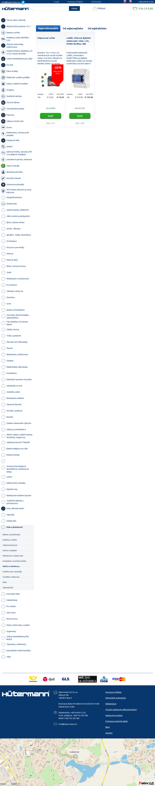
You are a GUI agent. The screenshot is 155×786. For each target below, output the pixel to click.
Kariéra (108, 733)
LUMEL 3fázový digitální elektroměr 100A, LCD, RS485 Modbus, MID (79, 41)
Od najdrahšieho (97, 28)
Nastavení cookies (114, 715)
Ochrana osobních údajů (116, 721)
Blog (107, 727)
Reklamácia (110, 704)
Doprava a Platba (75, 2)
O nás (56, 2)
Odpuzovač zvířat (46, 38)
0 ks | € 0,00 (146, 8)
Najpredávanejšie (48, 28)
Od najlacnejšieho (73, 28)
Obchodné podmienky (115, 698)
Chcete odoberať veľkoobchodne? (121, 709)
